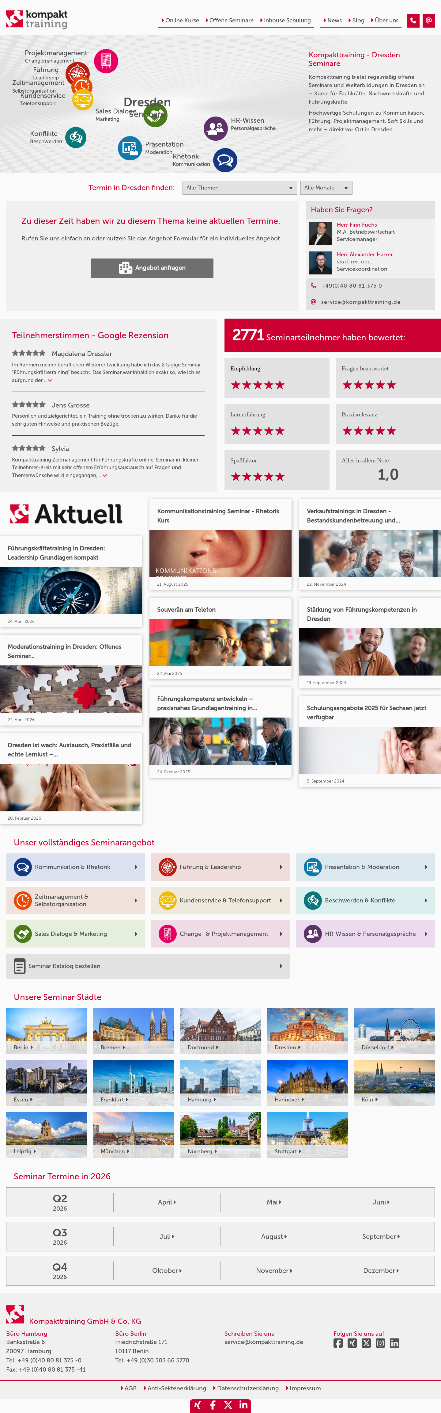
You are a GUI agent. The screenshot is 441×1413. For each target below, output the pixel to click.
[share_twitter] (228, 1406)
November (274, 1271)
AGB (128, 1388)
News (332, 20)
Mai (274, 1202)
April (167, 1202)
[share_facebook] (213, 1406)
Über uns (384, 20)
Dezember (381, 1271)
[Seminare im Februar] (413, 21)
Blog (356, 20)
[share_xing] (197, 1406)
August (274, 1237)
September (381, 1237)
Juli (167, 1237)
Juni (381, 1202)
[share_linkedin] (243, 1406)
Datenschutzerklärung (246, 1388)
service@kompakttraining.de (263, 1342)
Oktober (167, 1271)
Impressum (303, 1388)
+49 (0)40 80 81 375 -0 (49, 1360)
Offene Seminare (229, 20)
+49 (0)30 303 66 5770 (157, 1360)
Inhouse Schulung (285, 20)
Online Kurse (180, 20)
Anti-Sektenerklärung (174, 1388)
